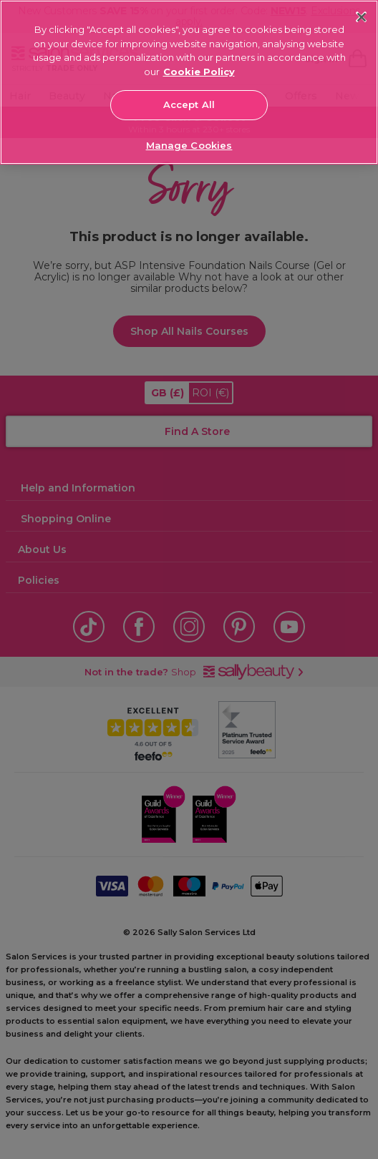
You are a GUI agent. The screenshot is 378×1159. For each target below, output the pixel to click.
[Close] (361, 16)
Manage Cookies (189, 145)
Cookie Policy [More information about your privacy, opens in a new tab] (199, 71)
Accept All (189, 104)
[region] (189, 82)
